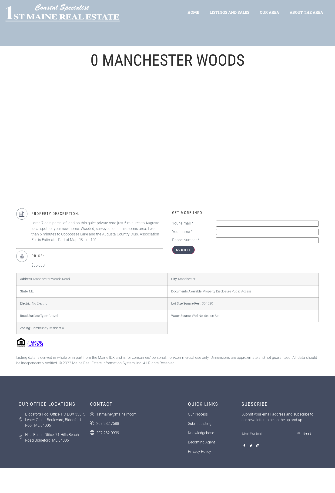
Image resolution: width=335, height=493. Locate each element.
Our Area (269, 12)
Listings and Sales (229, 12)
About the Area (306, 12)
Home (193, 12)
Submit (183, 250)
